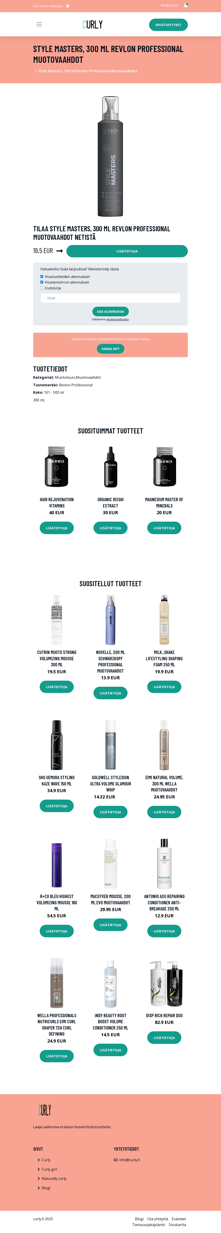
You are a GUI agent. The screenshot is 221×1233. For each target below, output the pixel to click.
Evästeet (179, 1218)
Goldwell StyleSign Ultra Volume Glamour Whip (110, 783)
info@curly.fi (169, 5)
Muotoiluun (65, 377)
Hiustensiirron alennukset (67, 282)
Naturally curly (54, 1178)
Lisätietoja (127, 251)
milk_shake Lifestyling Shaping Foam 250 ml (164, 658)
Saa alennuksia (110, 311)
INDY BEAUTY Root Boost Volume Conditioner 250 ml (110, 1021)
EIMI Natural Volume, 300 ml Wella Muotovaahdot (164, 783)
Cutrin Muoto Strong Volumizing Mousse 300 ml (56, 658)
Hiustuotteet (168, 24)
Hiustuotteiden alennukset (67, 276)
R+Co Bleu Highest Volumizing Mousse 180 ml (57, 902)
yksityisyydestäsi (117, 319)
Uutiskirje (53, 288)
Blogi (46, 1187)
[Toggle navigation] (39, 24)
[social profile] (67, 6)
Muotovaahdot (88, 377)
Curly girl (49, 1169)
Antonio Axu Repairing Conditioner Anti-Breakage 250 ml (164, 902)
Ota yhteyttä (157, 1218)
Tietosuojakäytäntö (148, 1224)
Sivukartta (177, 1224)
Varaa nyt (111, 349)
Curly (46, 1159)
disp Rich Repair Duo (164, 1015)
